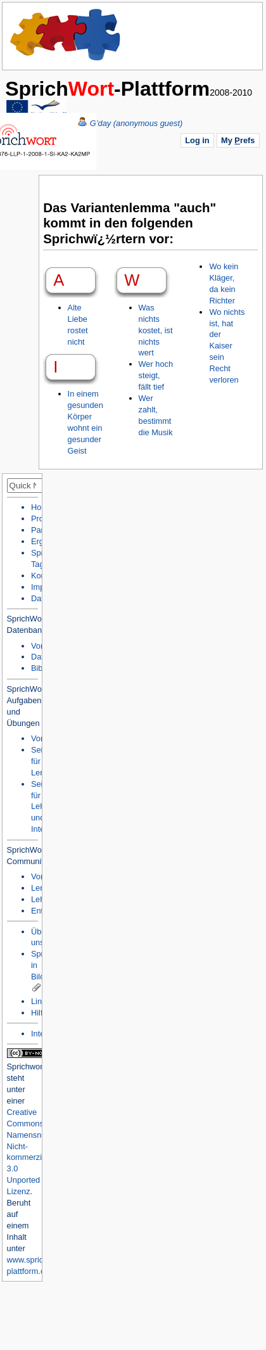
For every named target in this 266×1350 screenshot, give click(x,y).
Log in (197, 140)
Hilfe (39, 1012)
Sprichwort (26, 1066)
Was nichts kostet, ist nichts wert (156, 330)
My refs (238, 140)
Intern (41, 1033)
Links (40, 1001)
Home (66, 34)
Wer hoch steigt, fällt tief (156, 375)
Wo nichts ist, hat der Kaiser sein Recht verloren (226, 346)
